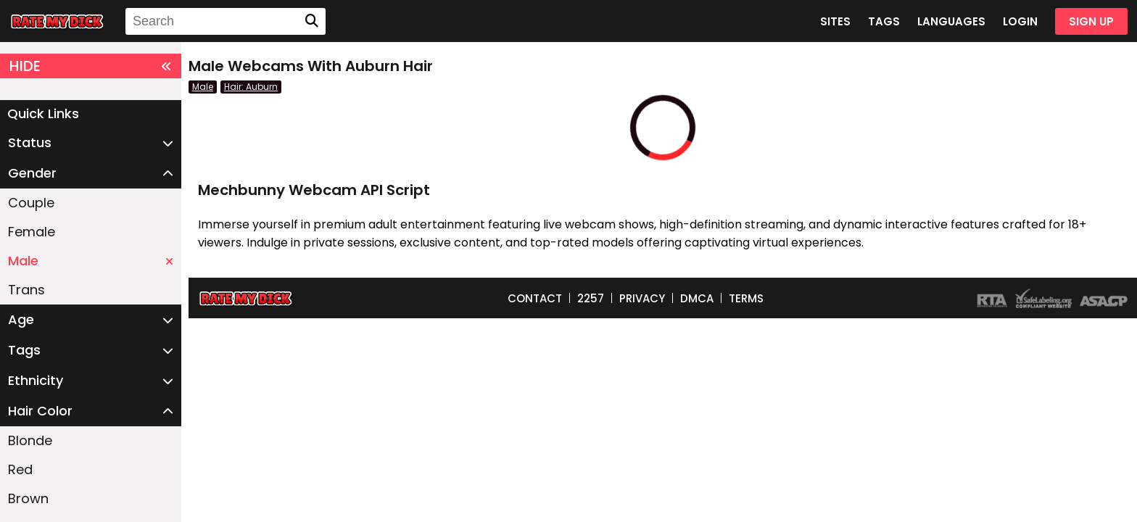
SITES (835, 21)
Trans (26, 290)
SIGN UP (1091, 21)
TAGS (884, 21)
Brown (28, 498)
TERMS (746, 298)
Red (20, 469)
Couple (31, 203)
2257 (590, 298)
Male (90, 261)
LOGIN (1020, 21)
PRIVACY (642, 298)
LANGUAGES (951, 21)
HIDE (90, 66)
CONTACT (535, 298)
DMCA (697, 298)
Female (31, 232)
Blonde (30, 440)
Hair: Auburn (251, 86)
